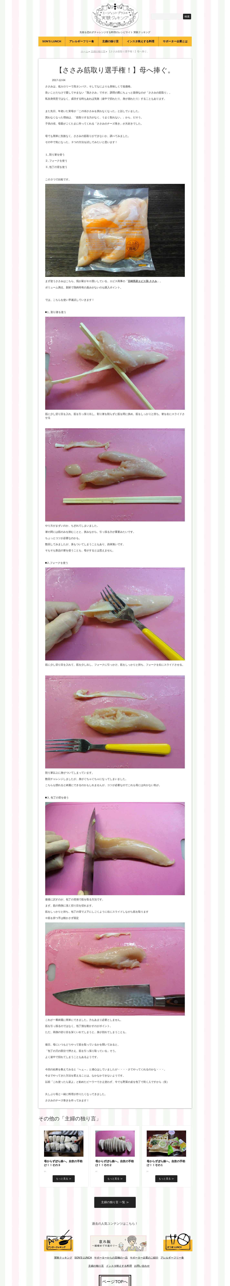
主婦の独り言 (110, 41)
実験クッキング (63, 1257)
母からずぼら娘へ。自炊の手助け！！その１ (166, 1163)
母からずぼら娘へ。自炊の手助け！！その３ (63, 1163)
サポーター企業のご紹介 (144, 1257)
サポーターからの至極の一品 (111, 1257)
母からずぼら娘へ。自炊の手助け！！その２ (114, 1163)
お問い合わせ (142, 1266)
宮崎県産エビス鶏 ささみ (142, 281)
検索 (187, 16)
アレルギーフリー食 (81, 41)
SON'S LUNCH (51, 41)
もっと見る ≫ (63, 1178)
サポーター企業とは (175, 41)
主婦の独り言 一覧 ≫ (115, 1202)
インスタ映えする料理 (140, 41)
